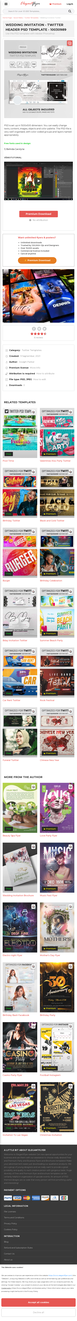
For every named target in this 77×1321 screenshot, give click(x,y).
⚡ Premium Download (37, 260)
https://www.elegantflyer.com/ (60, 1275)
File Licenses (10, 1211)
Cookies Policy (10, 1229)
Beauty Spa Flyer (12, 835)
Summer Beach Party (51, 640)
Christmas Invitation (51, 1135)
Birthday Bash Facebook (16, 1015)
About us (8, 1260)
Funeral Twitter (11, 760)
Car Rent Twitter (11, 700)
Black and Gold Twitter (52, 520)
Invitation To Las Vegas (15, 1135)
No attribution (38, 220)
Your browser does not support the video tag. (38, 296)
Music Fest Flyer (48, 895)
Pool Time (8, 461)
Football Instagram (50, 1075)
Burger (6, 580)
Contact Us (9, 1254)
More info (35, 367)
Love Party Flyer (48, 835)
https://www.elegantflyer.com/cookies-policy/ (29, 1288)
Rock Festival (47, 700)
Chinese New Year (49, 760)
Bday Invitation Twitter (15, 640)
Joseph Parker (26, 362)
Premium (55, 4)
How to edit (39, 379)
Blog (6, 1242)
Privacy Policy (10, 1223)
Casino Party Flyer (12, 1075)
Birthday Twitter (11, 520)
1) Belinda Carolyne (14, 149)
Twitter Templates (32, 350)
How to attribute (45, 373)
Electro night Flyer (12, 955)
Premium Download (38, 214)
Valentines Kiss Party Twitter (55, 461)
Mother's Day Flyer (50, 955)
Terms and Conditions (14, 1217)
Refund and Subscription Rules (18, 1248)
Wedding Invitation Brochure (18, 895)
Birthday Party (47, 1015)
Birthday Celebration (51, 580)
